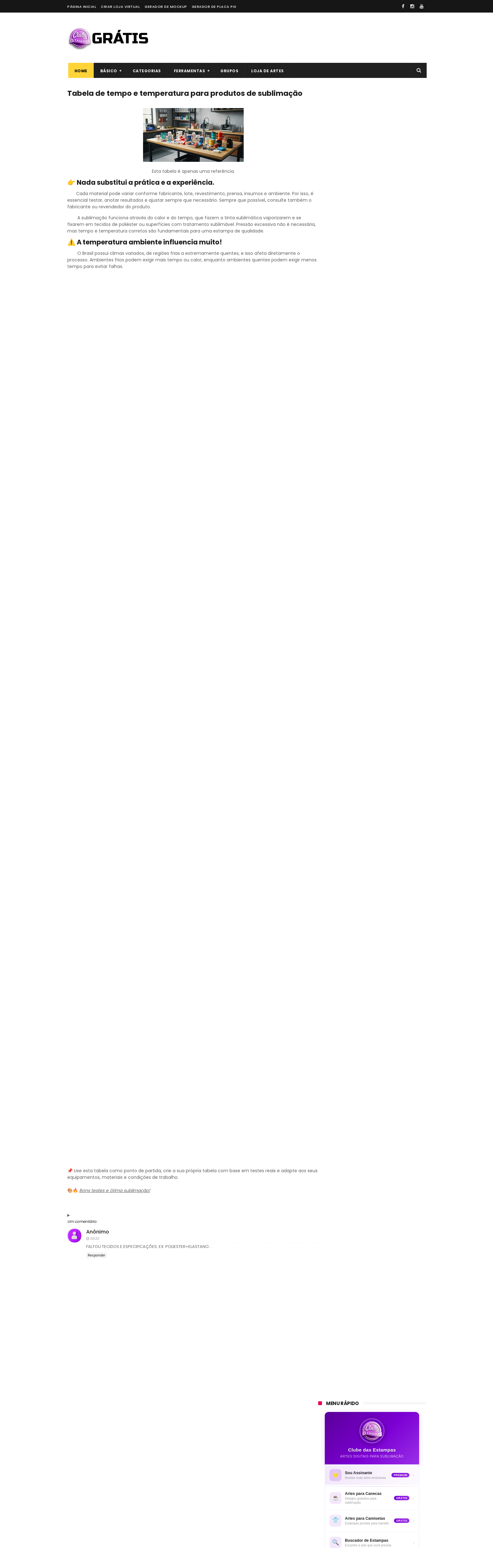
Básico (107, 71)
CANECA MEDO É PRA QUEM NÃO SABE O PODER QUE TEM (387, 798)
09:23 (94, 1250)
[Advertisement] (311, 38)
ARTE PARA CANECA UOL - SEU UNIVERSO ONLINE (384, 684)
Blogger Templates (154, 1540)
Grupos (229, 71)
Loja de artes (267, 71)
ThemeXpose (103, 1540)
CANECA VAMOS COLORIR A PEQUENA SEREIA (382, 827)
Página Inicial (81, 6)
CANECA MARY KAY (372, 738)
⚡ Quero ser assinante (372, 341)
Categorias (146, 71)
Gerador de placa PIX (214, 6)
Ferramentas (188, 71)
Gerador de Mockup (166, 6)
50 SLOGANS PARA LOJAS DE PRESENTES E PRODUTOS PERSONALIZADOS (382, 716)
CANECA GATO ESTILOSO (379, 767)
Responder (96, 1267)
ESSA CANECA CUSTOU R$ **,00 (386, 853)
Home (80, 71)
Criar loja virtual (120, 6)
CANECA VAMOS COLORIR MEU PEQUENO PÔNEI (385, 884)
